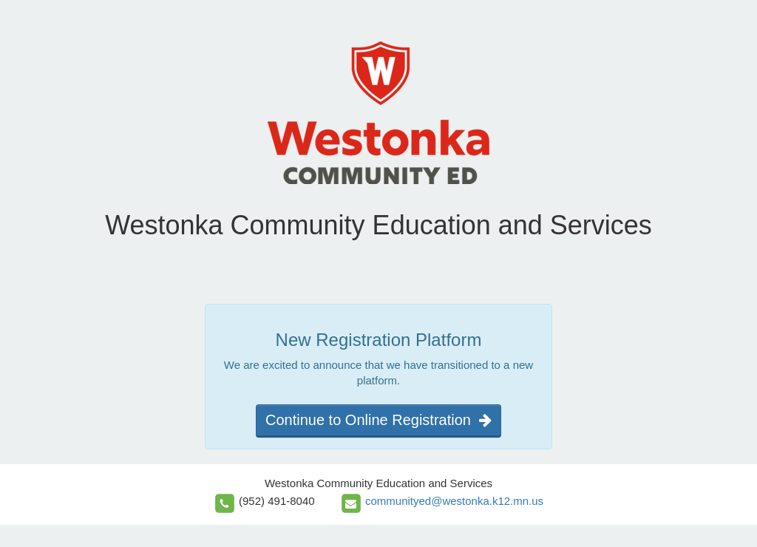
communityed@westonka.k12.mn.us (454, 501)
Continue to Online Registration (378, 420)
